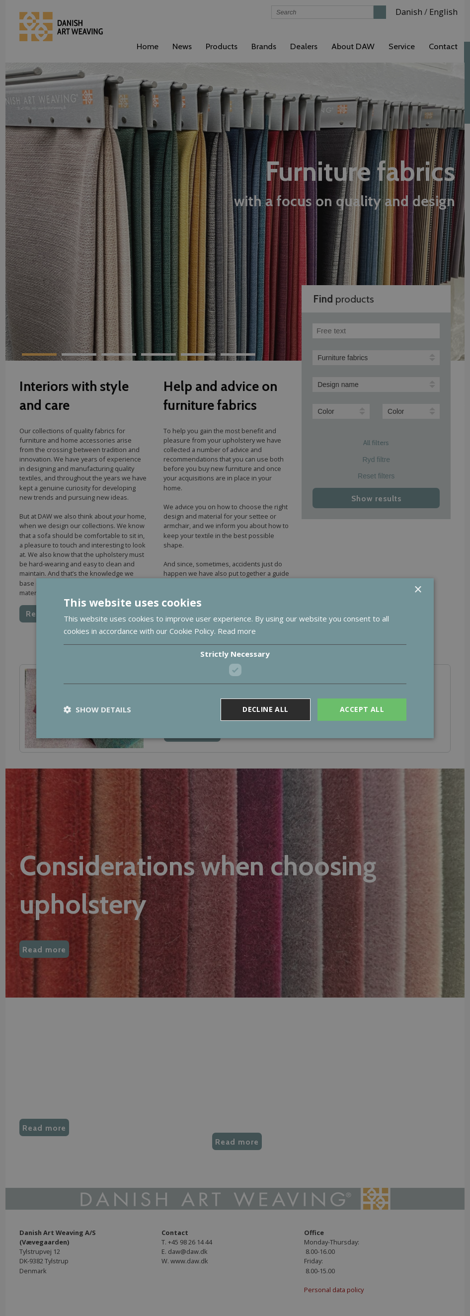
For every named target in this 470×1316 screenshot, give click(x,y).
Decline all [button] (265, 709)
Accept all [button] (362, 709)
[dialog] (235, 658)
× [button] (417, 589)
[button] (97, 709)
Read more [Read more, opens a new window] (237, 631)
